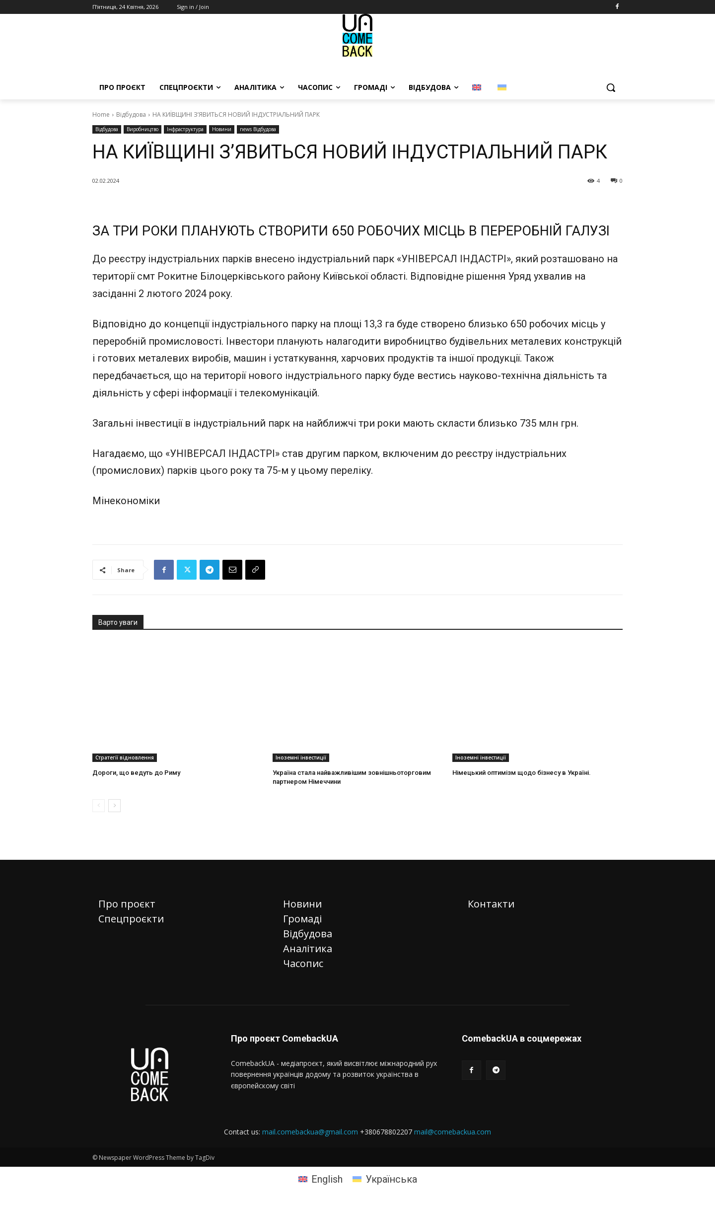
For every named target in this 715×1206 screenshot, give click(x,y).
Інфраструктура (185, 129)
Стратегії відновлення (124, 757)
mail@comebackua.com (452, 1131)
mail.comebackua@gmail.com (310, 1131)
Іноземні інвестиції (301, 757)
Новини (221, 129)
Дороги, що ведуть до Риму (136, 772)
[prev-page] (98, 805)
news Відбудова (258, 129)
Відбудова (131, 114)
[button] (611, 87)
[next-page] (114, 805)
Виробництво (142, 129)
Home (101, 114)
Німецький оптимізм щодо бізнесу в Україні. (521, 772)
